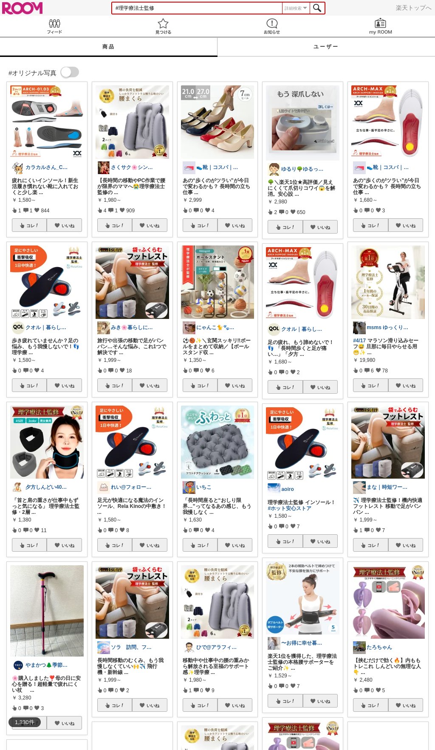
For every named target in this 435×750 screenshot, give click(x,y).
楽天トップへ (414, 7)
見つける (163, 26)
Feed (54, 26)
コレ (32, 225)
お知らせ (272, 26)
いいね (68, 225)
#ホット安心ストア (289, 508)
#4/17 (359, 341)
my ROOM (380, 26)
